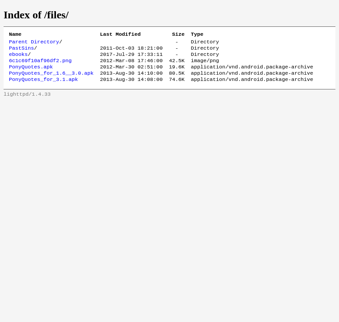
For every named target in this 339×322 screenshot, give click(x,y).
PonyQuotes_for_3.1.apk (43, 86)
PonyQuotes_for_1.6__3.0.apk (51, 79)
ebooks (18, 57)
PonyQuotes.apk (31, 72)
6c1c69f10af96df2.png (40, 64)
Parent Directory (34, 43)
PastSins (21, 50)
